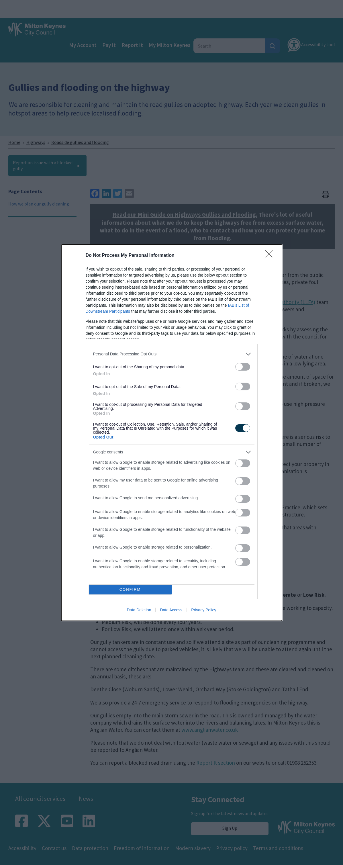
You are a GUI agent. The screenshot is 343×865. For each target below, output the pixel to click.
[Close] (270, 255)
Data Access (171, 610)
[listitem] (171, 354)
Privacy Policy (203, 610)
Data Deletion (139, 610)
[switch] (242, 367)
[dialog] (171, 432)
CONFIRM (130, 589)
